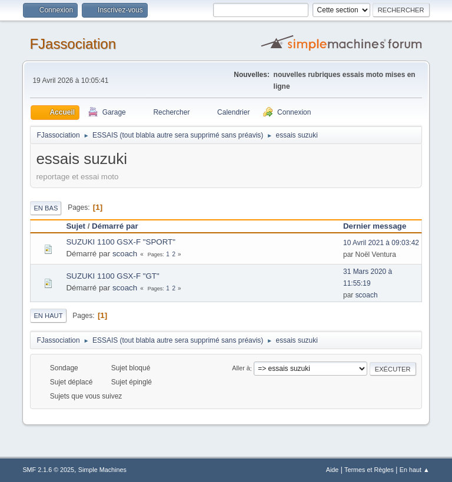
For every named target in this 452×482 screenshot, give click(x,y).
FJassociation (72, 44)
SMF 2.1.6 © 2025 (48, 469)
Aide (332, 469)
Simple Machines (102, 469)
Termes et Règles (369, 469)
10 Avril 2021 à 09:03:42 (381, 243)
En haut (48, 315)
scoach (124, 253)
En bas (46, 208)
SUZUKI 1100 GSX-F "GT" (112, 276)
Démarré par (115, 226)
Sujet (75, 226)
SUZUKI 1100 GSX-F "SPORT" (120, 241)
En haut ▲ (415, 469)
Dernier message (380, 226)
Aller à (241, 368)
